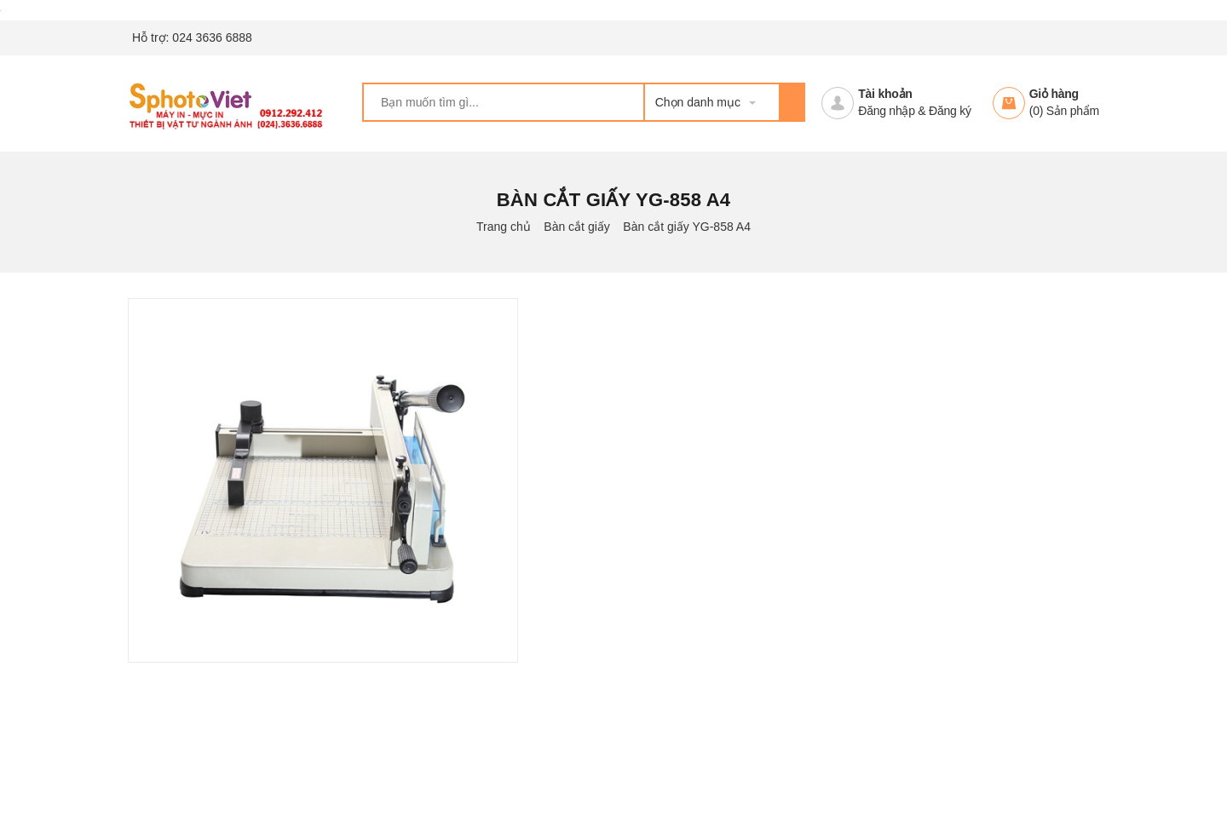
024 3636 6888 (211, 37)
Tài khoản (885, 94)
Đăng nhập (886, 111)
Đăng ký (950, 111)
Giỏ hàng (1054, 94)
